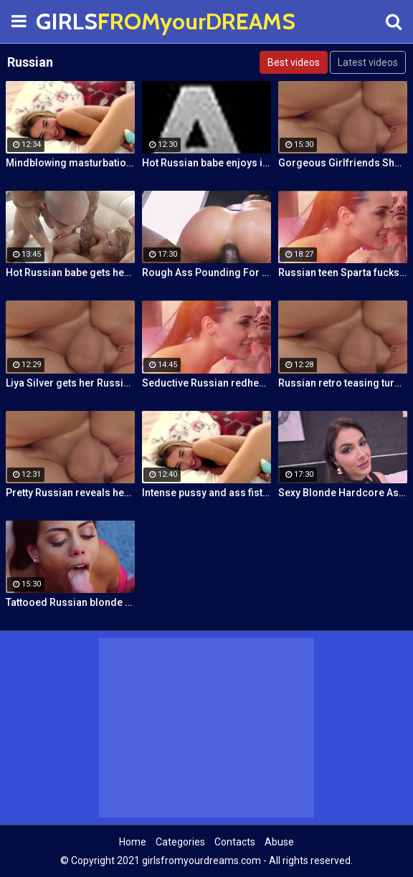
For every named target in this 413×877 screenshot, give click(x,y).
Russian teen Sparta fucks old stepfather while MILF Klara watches (342, 272)
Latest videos (368, 62)
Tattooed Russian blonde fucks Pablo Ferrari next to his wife (70, 602)
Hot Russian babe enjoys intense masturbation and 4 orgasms (206, 163)
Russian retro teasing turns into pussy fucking (342, 383)
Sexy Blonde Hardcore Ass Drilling (342, 492)
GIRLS (72, 21)
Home (132, 842)
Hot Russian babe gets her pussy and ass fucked (70, 272)
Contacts (234, 842)
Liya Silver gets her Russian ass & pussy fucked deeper (70, 383)
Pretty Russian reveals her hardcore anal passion (70, 492)
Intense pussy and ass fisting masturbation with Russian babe (206, 492)
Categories (180, 842)
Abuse (279, 842)
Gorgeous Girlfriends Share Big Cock (342, 163)
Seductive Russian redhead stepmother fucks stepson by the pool (206, 383)
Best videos (293, 62)
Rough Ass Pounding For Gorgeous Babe (206, 272)
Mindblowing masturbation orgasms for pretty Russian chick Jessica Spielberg (70, 163)
